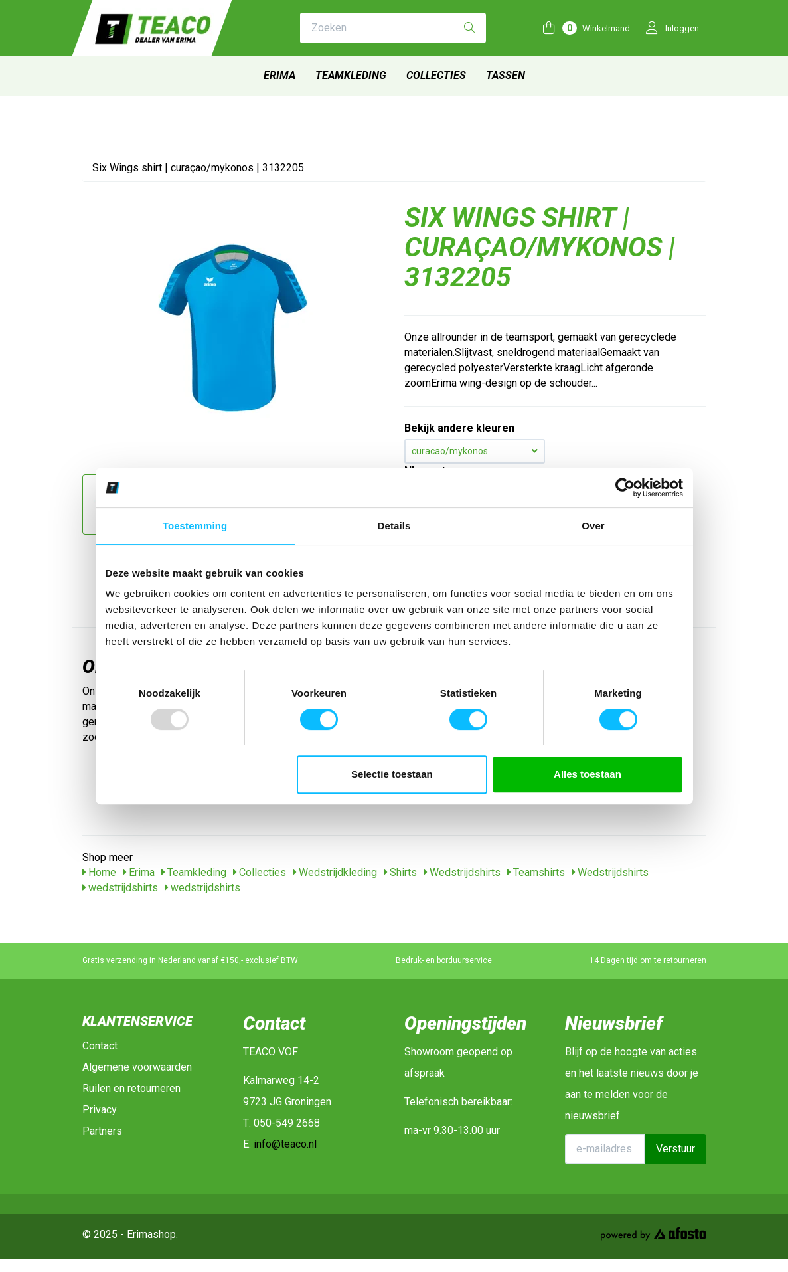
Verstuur (675, 1148)
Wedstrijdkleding (335, 872)
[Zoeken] (469, 28)
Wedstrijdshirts (462, 872)
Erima (279, 75)
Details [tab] (394, 525)
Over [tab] (593, 525)
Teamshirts (536, 872)
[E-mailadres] (605, 1149)
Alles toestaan (587, 774)
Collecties (436, 75)
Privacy (99, 1109)
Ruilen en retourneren (131, 1088)
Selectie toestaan (392, 774)
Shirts (400, 872)
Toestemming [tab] (195, 525)
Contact (100, 1046)
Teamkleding (350, 75)
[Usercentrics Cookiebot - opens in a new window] (625, 488)
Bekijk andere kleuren (459, 428)
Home (99, 872)
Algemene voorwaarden (137, 1067)
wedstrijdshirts (120, 887)
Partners (102, 1131)
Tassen (505, 75)
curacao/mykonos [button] (475, 451)
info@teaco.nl (285, 1144)
